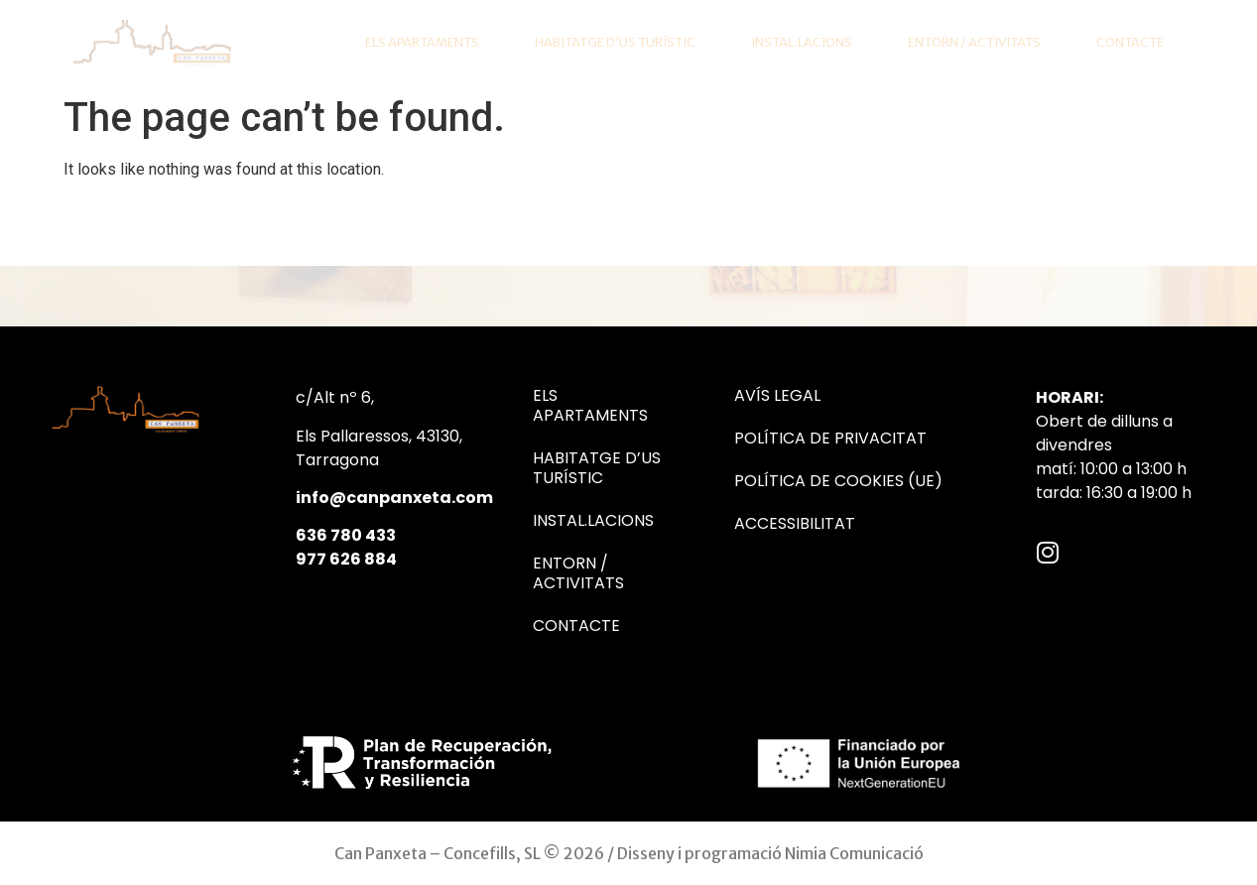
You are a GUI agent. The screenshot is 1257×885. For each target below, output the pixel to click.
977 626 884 (346, 559)
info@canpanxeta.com (394, 497)
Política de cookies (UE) (838, 481)
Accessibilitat (794, 524)
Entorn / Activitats (974, 42)
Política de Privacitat (830, 438)
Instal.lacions (801, 42)
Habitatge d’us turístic (615, 42)
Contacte (1130, 42)
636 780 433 (346, 535)
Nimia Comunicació (854, 853)
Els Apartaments (422, 42)
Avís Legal (777, 396)
